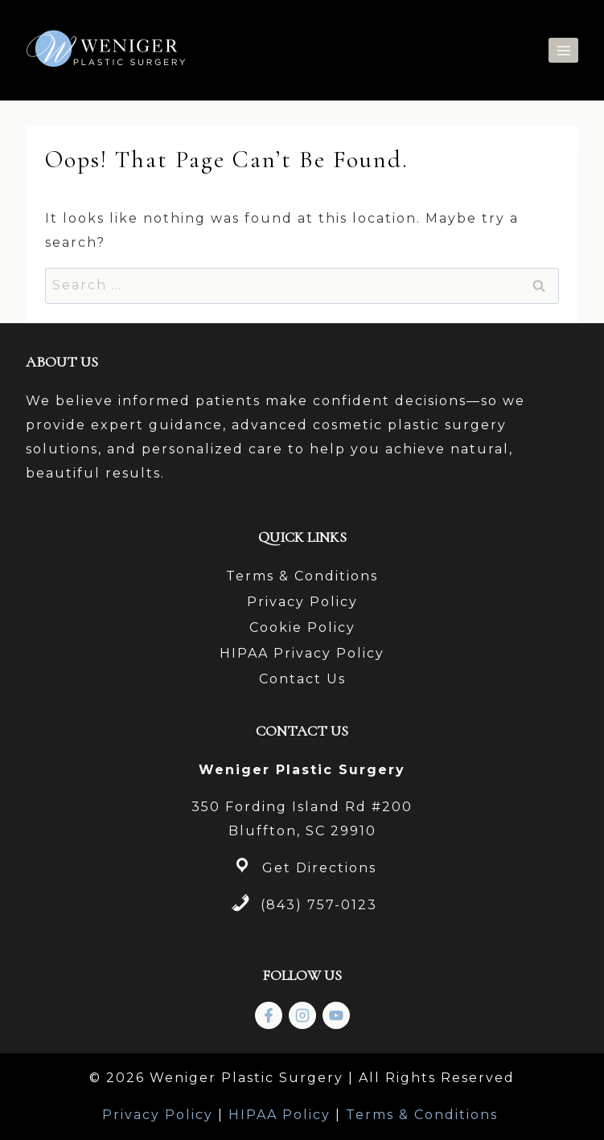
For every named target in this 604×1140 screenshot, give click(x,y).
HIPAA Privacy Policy (302, 653)
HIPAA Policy (279, 1114)
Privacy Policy (302, 601)
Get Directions (319, 868)
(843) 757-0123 (319, 904)
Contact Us (302, 679)
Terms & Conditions (302, 576)
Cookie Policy (302, 627)
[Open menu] (563, 50)
